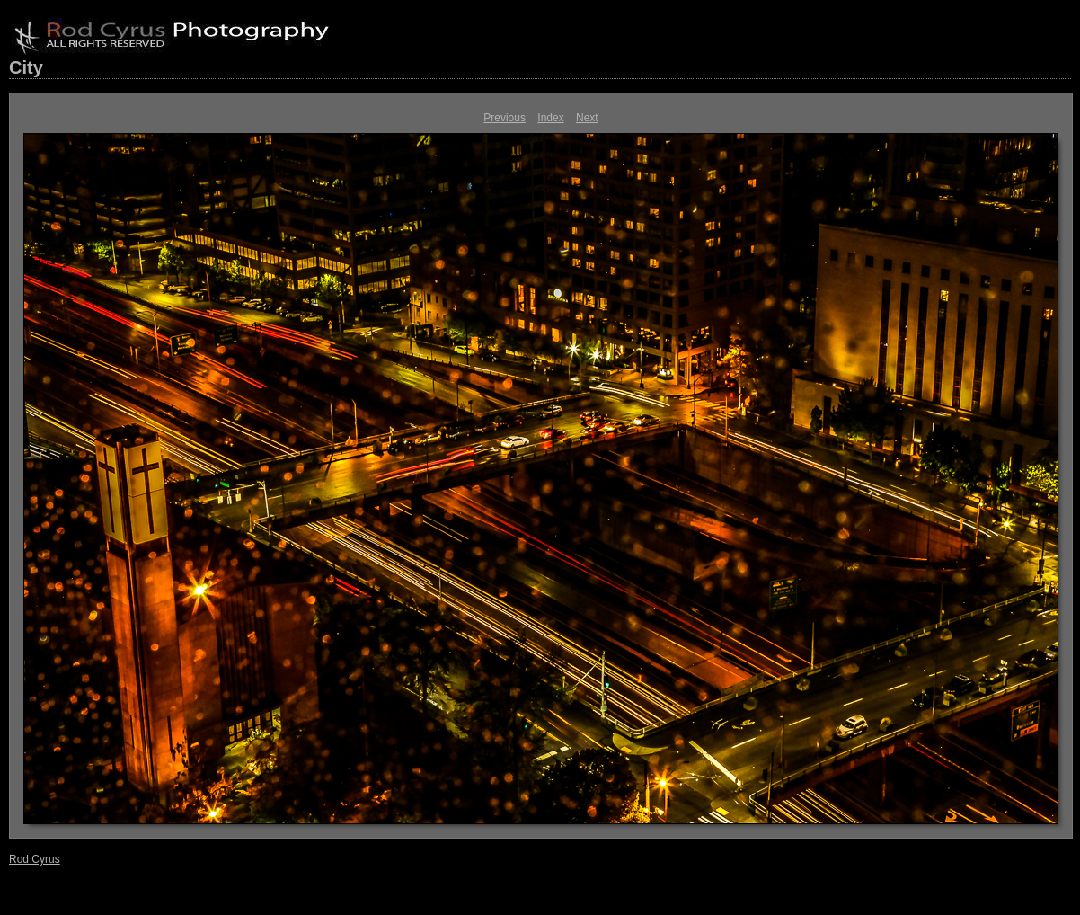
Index (550, 117)
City (26, 67)
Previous (504, 117)
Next (587, 117)
